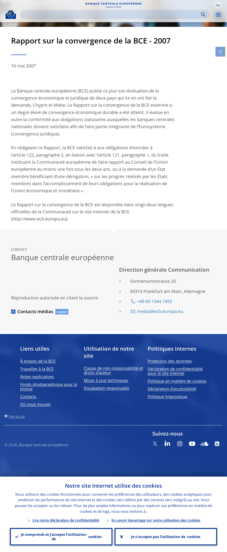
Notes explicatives (37, 376)
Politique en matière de (177, 381)
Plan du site (17, 416)
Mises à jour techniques (106, 380)
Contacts (28, 396)
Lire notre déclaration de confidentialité (65, 520)
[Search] (111, 14)
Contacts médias (35, 311)
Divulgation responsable (106, 388)
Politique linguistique (167, 396)
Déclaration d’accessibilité (172, 388)
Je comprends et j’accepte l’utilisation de (61, 536)
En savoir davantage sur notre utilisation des (156, 520)
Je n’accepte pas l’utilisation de (165, 536)
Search (203, 14)
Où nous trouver (35, 404)
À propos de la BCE (38, 361)
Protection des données (170, 361)
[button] (218, 5)
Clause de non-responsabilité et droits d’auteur (113, 370)
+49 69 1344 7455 (154, 301)
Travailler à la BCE (37, 368)
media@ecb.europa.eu (160, 311)
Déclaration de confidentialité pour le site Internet (175, 371)
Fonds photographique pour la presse (48, 386)
